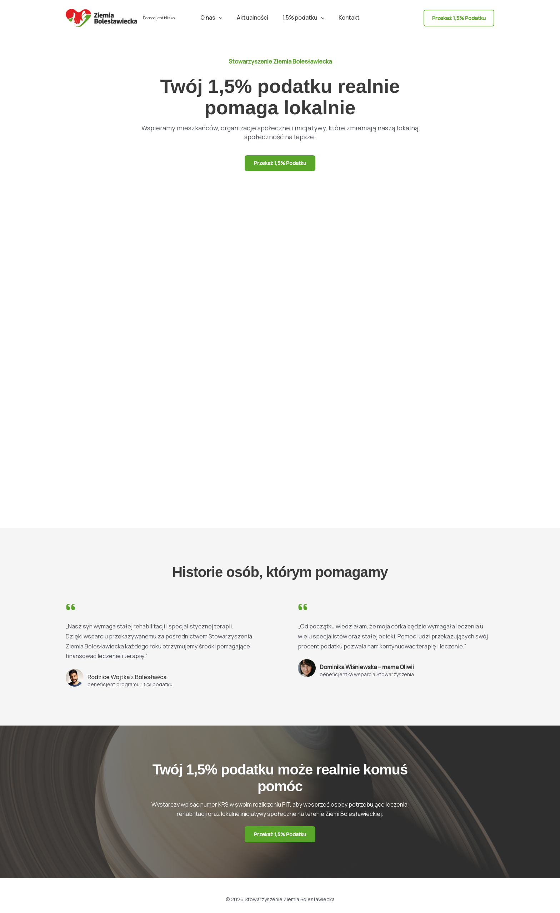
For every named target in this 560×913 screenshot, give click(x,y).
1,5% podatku (302, 17)
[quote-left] (71, 609)
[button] (223, 17)
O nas (216, 17)
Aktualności (254, 17)
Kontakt (344, 17)
